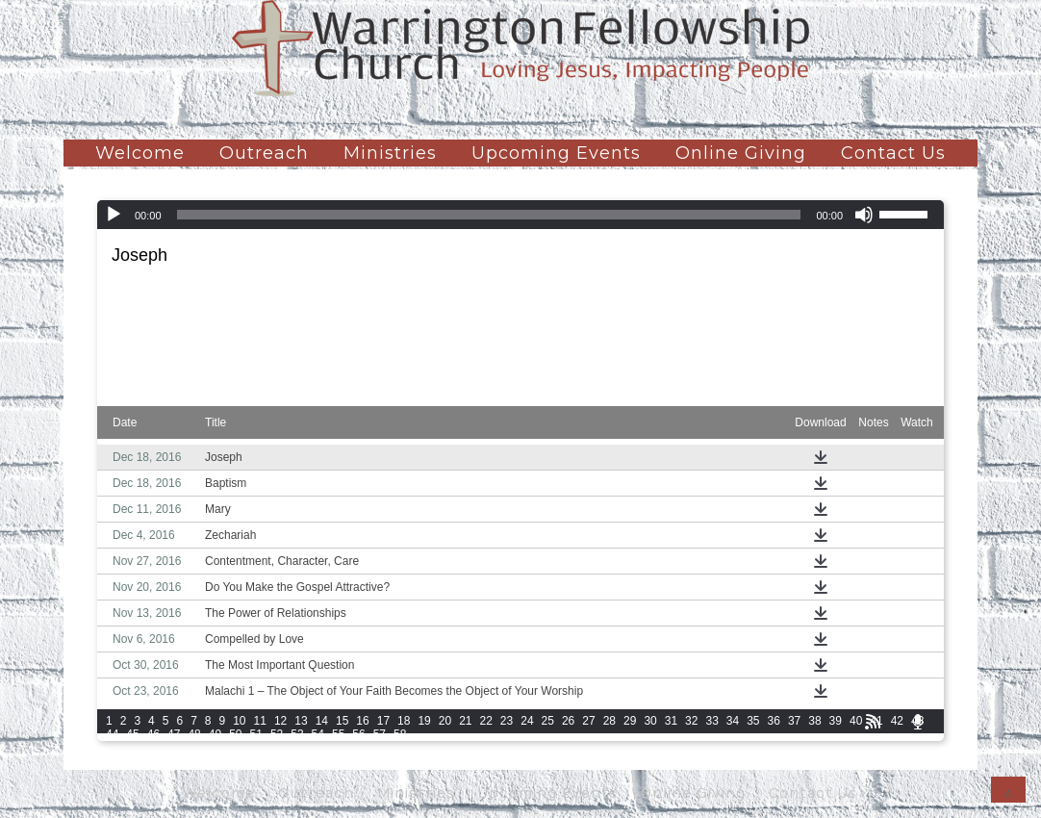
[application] (520, 214)
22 (486, 721)
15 (342, 721)
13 (300, 721)
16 (362, 721)
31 (671, 721)
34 (732, 721)
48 (194, 734)
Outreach (264, 153)
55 (338, 734)
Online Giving (740, 153)
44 (112, 734)
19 (424, 721)
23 (506, 721)
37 (794, 721)
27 (588, 721)
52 (276, 734)
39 (835, 721)
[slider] (489, 214)
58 (400, 734)
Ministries (390, 153)
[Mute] (864, 214)
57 (379, 734)
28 (609, 721)
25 (548, 721)
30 (650, 721)
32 (691, 721)
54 (318, 734)
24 (526, 721)
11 (260, 721)
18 (403, 721)
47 (173, 734)
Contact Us (893, 153)
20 (445, 721)
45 (132, 734)
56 (358, 734)
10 (239, 721)
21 (465, 721)
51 (256, 734)
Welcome (140, 153)
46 (153, 734)
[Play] (113, 214)
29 (629, 721)
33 (711, 721)
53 (297, 734)
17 (383, 721)
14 (322, 721)
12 (280, 721)
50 (235, 734)
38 (814, 721)
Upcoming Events (556, 153)
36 (774, 721)
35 (753, 721)
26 (568, 721)
